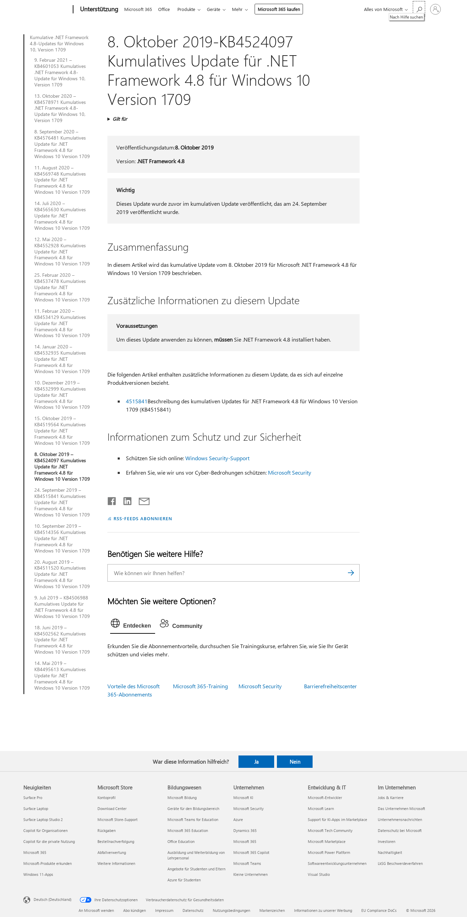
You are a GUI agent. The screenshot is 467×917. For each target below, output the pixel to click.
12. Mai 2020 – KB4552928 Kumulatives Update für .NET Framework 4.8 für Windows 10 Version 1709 (62, 251)
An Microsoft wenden (96, 910)
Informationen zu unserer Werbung (323, 910)
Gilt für (120, 119)
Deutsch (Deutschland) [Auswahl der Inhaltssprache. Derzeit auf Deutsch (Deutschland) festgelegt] (52, 899)
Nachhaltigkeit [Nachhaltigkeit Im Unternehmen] (390, 852)
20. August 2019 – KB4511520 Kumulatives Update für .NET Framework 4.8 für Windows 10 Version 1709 (62, 574)
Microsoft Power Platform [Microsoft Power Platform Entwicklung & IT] (329, 852)
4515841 (137, 401)
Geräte (217, 9)
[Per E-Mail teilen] (141, 499)
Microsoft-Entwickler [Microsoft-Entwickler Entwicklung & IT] (325, 797)
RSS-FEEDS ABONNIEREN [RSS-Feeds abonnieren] (143, 518)
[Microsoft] (46, 9)
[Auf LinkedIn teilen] (124, 499)
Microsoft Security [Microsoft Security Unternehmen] (248, 808)
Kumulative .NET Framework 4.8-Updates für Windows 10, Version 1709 (59, 43)
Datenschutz (193, 910)
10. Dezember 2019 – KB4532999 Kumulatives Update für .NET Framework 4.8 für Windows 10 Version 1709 (62, 395)
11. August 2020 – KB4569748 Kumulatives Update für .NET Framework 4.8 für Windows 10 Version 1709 (62, 180)
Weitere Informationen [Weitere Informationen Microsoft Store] (116, 863)
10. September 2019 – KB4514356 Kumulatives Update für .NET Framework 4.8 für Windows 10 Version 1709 (62, 538)
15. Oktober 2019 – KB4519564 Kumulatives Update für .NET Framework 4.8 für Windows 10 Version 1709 (62, 430)
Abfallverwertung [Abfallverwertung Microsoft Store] (111, 852)
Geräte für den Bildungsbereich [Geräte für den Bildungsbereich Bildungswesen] (193, 808)
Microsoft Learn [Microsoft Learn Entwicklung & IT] (321, 808)
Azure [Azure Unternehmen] (238, 819)
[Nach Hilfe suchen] (419, 8)
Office (165, 9)
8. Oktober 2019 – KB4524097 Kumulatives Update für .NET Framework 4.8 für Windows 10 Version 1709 (62, 466)
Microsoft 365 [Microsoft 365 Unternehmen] (244, 841)
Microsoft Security (289, 472)
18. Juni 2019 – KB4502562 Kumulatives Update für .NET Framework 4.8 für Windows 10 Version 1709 (62, 639)
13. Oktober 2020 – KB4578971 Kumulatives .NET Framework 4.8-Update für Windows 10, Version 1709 (60, 108)
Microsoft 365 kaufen (284, 9)
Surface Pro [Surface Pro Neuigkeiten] (32, 797)
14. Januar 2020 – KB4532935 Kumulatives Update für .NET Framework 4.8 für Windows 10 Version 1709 (62, 359)
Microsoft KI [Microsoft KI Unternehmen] (243, 797)
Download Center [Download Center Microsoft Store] (112, 808)
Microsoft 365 (138, 9)
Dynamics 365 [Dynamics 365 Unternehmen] (245, 830)
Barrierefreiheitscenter (330, 686)
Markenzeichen (272, 910)
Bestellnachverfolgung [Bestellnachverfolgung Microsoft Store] (115, 841)
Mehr (242, 9)
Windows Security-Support (217, 458)
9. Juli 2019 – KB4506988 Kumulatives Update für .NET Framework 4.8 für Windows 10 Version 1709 (62, 607)
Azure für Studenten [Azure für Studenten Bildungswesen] (184, 879)
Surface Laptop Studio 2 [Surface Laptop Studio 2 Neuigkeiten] (43, 819)
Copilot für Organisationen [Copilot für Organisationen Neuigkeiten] (45, 830)
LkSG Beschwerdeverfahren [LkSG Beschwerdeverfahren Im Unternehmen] (400, 863)
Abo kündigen (134, 910)
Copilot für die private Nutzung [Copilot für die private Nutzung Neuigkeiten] (49, 841)
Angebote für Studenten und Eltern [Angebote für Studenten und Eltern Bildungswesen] (196, 868)
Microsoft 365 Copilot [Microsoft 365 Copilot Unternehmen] (251, 852)
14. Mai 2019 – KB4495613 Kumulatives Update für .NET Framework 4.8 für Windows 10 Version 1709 (62, 675)
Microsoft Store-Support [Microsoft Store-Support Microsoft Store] (117, 819)
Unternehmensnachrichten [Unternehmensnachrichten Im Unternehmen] (400, 819)
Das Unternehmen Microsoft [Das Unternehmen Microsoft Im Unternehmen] (401, 808)
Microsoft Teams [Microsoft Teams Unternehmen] (247, 863)
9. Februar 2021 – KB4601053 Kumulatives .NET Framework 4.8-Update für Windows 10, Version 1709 (60, 72)
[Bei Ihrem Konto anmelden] (435, 9)
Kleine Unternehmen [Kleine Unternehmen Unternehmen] (250, 874)
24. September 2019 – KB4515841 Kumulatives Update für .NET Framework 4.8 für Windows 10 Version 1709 (62, 502)
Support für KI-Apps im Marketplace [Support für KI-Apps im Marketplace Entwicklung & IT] (337, 819)
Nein (295, 761)
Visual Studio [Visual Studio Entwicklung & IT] (319, 874)
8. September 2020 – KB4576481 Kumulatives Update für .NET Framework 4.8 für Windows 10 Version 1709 (62, 144)
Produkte (189, 9)
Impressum (164, 910)
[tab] (132, 625)
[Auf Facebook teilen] (112, 499)
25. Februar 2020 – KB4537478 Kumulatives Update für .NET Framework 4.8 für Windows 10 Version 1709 (62, 287)
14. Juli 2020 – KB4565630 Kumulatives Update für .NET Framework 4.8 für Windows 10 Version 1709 (62, 215)
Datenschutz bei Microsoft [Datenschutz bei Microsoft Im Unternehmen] (400, 830)
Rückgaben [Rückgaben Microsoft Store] (106, 830)
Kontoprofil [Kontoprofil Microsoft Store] (106, 797)
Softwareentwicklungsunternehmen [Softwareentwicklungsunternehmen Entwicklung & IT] (337, 863)
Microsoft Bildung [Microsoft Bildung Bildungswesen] (182, 797)
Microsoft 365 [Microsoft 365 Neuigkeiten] (34, 852)
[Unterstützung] (98, 9)
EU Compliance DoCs (379, 910)
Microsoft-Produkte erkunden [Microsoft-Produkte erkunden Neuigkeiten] (47, 863)
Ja (256, 761)
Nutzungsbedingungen (231, 910)
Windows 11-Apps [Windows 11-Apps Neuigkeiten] (38, 874)
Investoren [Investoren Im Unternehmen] (386, 841)
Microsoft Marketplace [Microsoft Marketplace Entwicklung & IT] (327, 841)
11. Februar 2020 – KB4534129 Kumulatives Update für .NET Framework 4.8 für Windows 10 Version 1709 (62, 323)
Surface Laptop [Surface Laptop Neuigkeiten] (35, 808)
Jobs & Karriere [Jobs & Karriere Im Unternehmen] (391, 797)
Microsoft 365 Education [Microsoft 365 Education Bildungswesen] (187, 830)
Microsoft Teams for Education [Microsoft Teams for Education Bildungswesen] (192, 819)
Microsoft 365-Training (200, 686)
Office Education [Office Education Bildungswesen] (181, 841)
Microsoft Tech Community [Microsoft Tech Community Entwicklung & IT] (330, 830)
